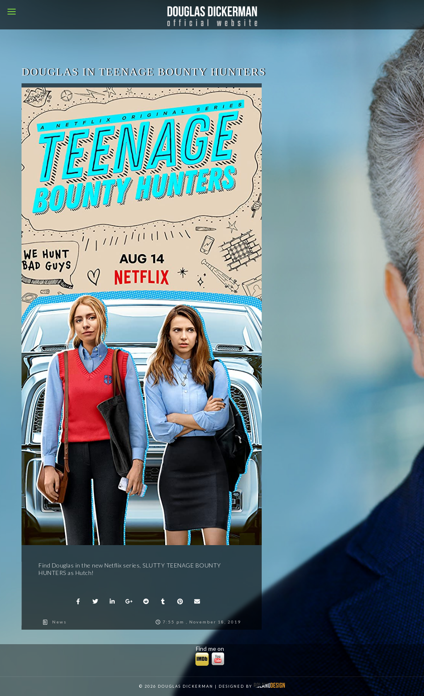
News (59, 621)
